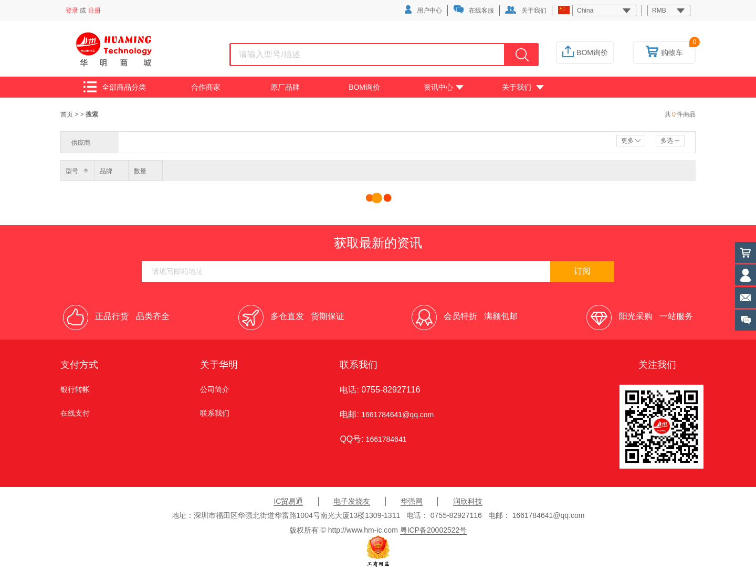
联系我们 (214, 413)
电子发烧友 (351, 501)
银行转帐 (75, 389)
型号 (72, 171)
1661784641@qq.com (397, 414)
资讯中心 (444, 87)
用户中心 (423, 9)
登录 (72, 10)
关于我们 (526, 10)
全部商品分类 (114, 86)
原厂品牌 (285, 87)
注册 (94, 10)
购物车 (664, 52)
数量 (140, 171)
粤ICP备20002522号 (433, 530)
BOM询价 (585, 52)
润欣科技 (467, 501)
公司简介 (214, 389)
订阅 (582, 271)
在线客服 (473, 9)
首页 (67, 114)
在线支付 (75, 413)
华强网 (412, 501)
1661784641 (385, 439)
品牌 (106, 171)
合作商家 (205, 87)
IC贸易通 (288, 501)
